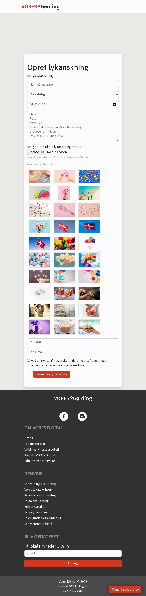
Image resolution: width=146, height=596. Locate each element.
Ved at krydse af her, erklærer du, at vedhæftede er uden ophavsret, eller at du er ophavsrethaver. (69, 363)
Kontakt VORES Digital (39, 455)
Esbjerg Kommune (36, 512)
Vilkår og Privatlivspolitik (42, 449)
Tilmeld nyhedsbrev (125, 589)
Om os (28, 438)
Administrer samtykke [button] (39, 461)
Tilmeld (73, 563)
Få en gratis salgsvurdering (42, 518)
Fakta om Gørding (36, 501)
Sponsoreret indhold (38, 523)
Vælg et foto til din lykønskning (54, 146)
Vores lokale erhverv (38, 489)
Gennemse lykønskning (52, 374)
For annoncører (34, 443)
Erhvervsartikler (35, 506)
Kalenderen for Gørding (40, 495)
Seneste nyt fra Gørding (40, 484)
